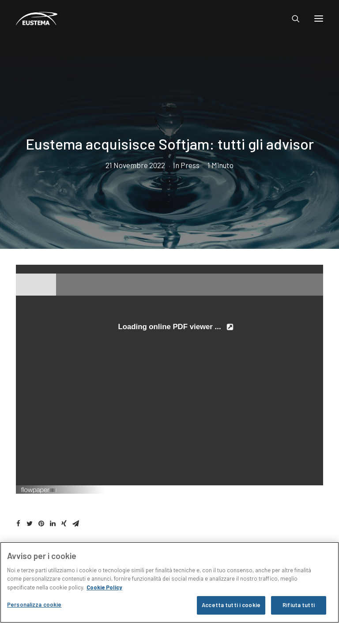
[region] (169, 582)
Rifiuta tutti (298, 604)
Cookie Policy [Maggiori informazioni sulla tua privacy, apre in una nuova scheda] (104, 587)
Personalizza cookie (34, 604)
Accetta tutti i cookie (231, 604)
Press (190, 165)
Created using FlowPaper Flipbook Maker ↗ (276, 489)
